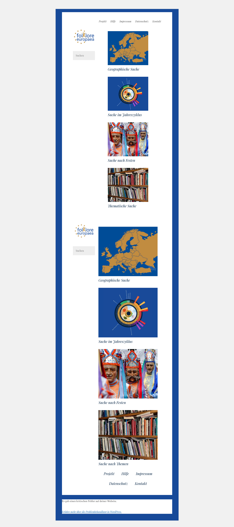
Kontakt (156, 21)
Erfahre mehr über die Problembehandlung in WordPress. (92, 511)
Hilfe (113, 21)
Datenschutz (142, 21)
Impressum (125, 21)
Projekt (103, 21)
